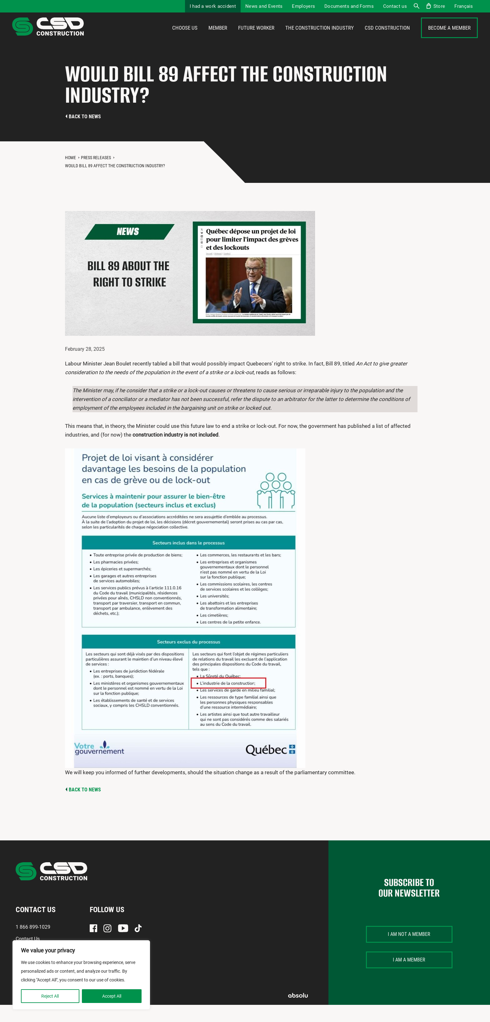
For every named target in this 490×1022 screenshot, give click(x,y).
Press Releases (96, 174)
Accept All (111, 996)
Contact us (395, 6)
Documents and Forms (349, 6)
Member (217, 36)
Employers (303, 6)
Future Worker (256, 36)
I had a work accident (213, 6)
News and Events (264, 6)
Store (439, 6)
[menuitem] (464, 6)
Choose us (185, 36)
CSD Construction (387, 36)
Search (416, 6)
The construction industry (319, 36)
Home (70, 174)
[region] (81, 975)
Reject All (50, 996)
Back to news (85, 134)
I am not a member (409, 951)
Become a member (449, 36)
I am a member (409, 977)
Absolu (298, 1012)
